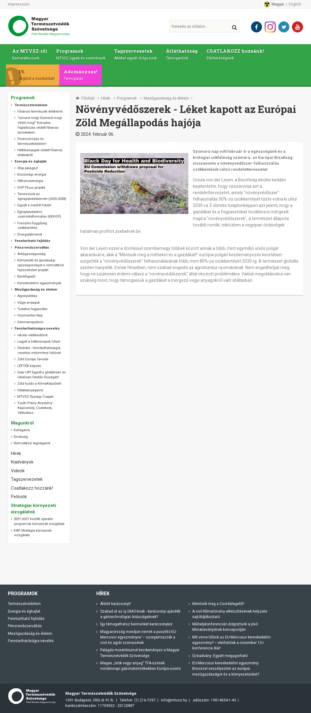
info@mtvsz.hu (174, 700)
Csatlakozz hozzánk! (32, 488)
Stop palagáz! (27, 168)
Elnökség (21, 437)
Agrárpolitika (27, 296)
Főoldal (87, 98)
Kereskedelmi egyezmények (39, 283)
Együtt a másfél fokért (34, 205)
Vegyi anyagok (28, 303)
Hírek (105, 98)
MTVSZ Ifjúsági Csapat (35, 397)
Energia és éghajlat (24, 611)
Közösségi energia (31, 175)
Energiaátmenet (29, 234)
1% (39, 74)
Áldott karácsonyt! (115, 604)
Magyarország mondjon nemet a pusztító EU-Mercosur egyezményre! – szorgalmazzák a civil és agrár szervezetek (138, 637)
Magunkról (22, 423)
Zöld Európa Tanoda (32, 359)
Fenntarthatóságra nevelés (31, 641)
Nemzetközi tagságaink (32, 443)
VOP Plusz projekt (31, 188)
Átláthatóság (183, 54)
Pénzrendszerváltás (25, 626)
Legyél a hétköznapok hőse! (38, 342)
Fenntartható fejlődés (26, 619)
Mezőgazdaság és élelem (166, 98)
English (295, 4)
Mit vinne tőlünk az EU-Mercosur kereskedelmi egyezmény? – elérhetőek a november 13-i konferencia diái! (231, 643)
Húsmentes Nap (30, 315)
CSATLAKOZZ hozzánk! (237, 54)
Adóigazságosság (31, 254)
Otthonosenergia (30, 181)
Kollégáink (22, 430)
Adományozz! (82, 74)
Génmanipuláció (30, 322)
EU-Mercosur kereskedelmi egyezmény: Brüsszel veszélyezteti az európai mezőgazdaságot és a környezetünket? (225, 668)
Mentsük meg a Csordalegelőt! (218, 604)
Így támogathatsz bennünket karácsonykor (136, 624)
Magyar (278, 4)
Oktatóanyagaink (30, 390)
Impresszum (18, 4)
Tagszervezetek (136, 54)
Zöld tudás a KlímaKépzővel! (39, 384)
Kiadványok (22, 462)
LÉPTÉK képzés (29, 366)
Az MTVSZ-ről (29, 54)
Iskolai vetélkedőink (32, 335)
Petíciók (19, 496)
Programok (81, 54)
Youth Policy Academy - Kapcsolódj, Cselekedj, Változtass (35, 408)
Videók (18, 471)
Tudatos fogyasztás (32, 309)
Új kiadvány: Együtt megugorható (220, 656)
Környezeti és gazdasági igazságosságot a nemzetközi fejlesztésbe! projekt (40, 265)
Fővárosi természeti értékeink (40, 112)
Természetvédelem (24, 604)
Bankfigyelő (26, 276)
